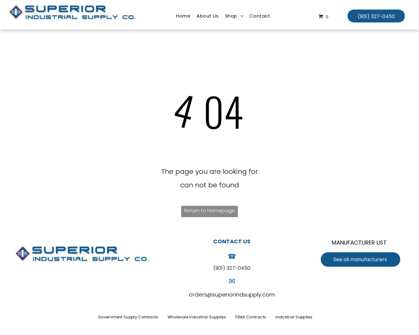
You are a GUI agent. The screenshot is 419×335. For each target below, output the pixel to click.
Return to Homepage (209, 210)
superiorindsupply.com (243, 294)
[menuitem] (183, 16)
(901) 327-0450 (231, 268)
